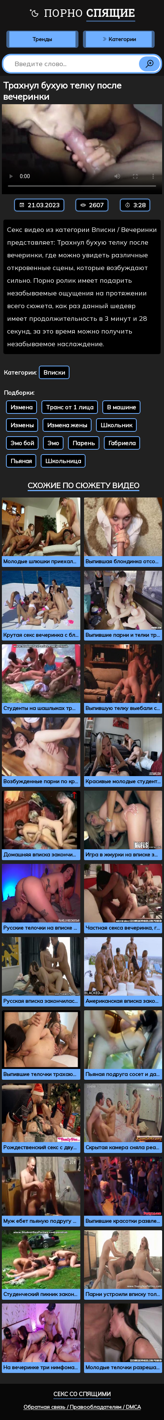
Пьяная (21, 461)
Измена (21, 407)
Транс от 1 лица (69, 407)
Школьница (63, 461)
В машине (121, 407)
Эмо (53, 443)
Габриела (122, 443)
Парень (83, 443)
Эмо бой (22, 443)
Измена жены (67, 425)
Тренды (42, 39)
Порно (82, 14)
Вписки (54, 372)
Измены (22, 425)
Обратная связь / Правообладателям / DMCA (82, 1407)
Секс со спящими (82, 1394)
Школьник (116, 425)
